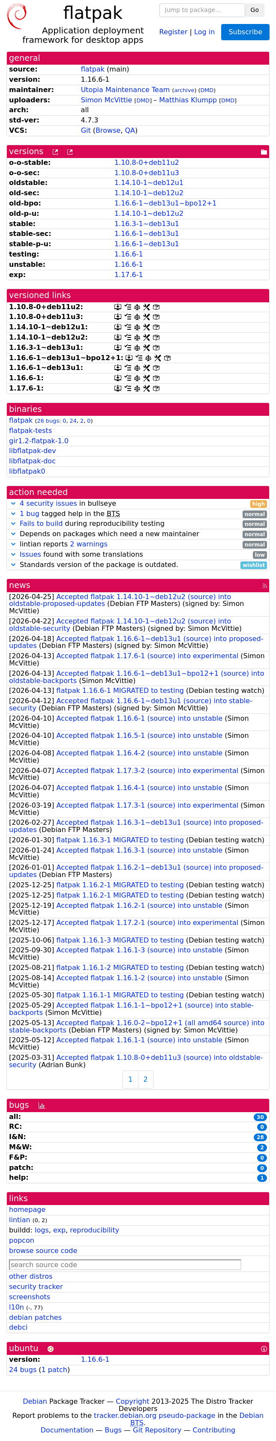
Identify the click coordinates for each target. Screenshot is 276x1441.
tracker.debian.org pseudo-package (154, 1415)
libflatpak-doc (32, 461)
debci (18, 1327)
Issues (30, 554)
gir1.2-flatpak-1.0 (39, 441)
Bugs (113, 1430)
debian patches (35, 1317)
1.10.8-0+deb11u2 (146, 162)
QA (130, 130)
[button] (13, 503)
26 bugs (48, 421)
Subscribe (245, 32)
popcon (21, 1240)
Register (173, 31)
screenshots (29, 1297)
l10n (16, 1307)
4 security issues (48, 503)
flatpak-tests (30, 431)
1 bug (29, 514)
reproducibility (94, 1230)
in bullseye (138, 503)
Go (255, 9)
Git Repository (157, 1430)
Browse (108, 130)
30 (260, 1117)
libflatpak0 (27, 471)
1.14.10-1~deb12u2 (148, 193)
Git (86, 130)
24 (73, 421)
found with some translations (138, 554)
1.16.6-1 (128, 254)
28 (260, 1137)
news (19, 585)
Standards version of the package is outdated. (138, 565)
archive (184, 90)
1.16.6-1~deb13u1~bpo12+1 (165, 203)
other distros (30, 1276)
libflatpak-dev (32, 451)
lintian (19, 1220)
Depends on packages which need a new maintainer (138, 534)
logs (42, 1230)
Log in (204, 31)
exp (59, 1230)
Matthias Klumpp (188, 100)
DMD (206, 90)
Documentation (67, 1430)
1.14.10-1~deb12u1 (148, 183)
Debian (35, 1401)
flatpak (93, 69)
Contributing (214, 1430)
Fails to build (41, 523)
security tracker (36, 1287)
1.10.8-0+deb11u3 (146, 173)
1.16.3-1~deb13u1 (146, 224)
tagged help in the (138, 514)
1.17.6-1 (128, 275)
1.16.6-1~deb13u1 (146, 234)
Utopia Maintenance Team (125, 90)
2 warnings (89, 544)
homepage (27, 1209)
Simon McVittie (106, 100)
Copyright (132, 1401)
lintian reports (138, 544)
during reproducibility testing (138, 524)
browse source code (43, 1251)
